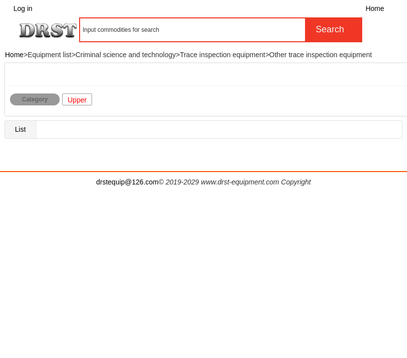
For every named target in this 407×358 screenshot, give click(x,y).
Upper (77, 100)
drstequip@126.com (127, 182)
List (20, 129)
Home (375, 8)
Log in (22, 8)
